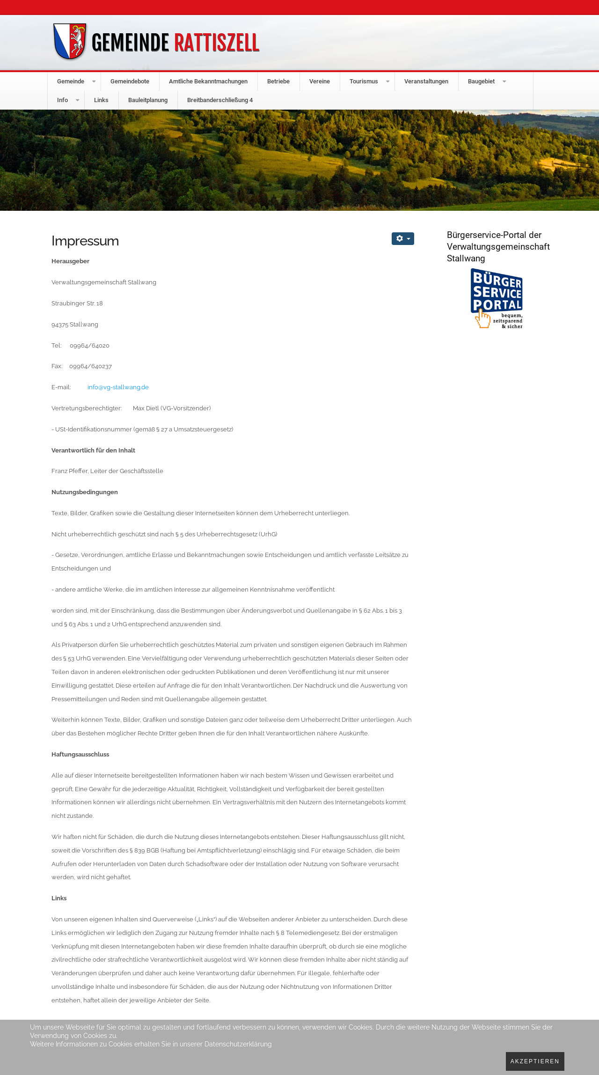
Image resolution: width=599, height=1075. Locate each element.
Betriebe (278, 81)
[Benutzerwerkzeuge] (403, 238)
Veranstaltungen (426, 81)
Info (62, 100)
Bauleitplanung (148, 100)
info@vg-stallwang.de (118, 387)
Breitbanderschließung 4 (220, 100)
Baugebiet (481, 81)
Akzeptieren (535, 1061)
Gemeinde (70, 81)
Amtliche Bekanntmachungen (208, 81)
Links (101, 100)
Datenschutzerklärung (238, 1044)
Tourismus (364, 81)
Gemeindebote (129, 81)
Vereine (319, 81)
